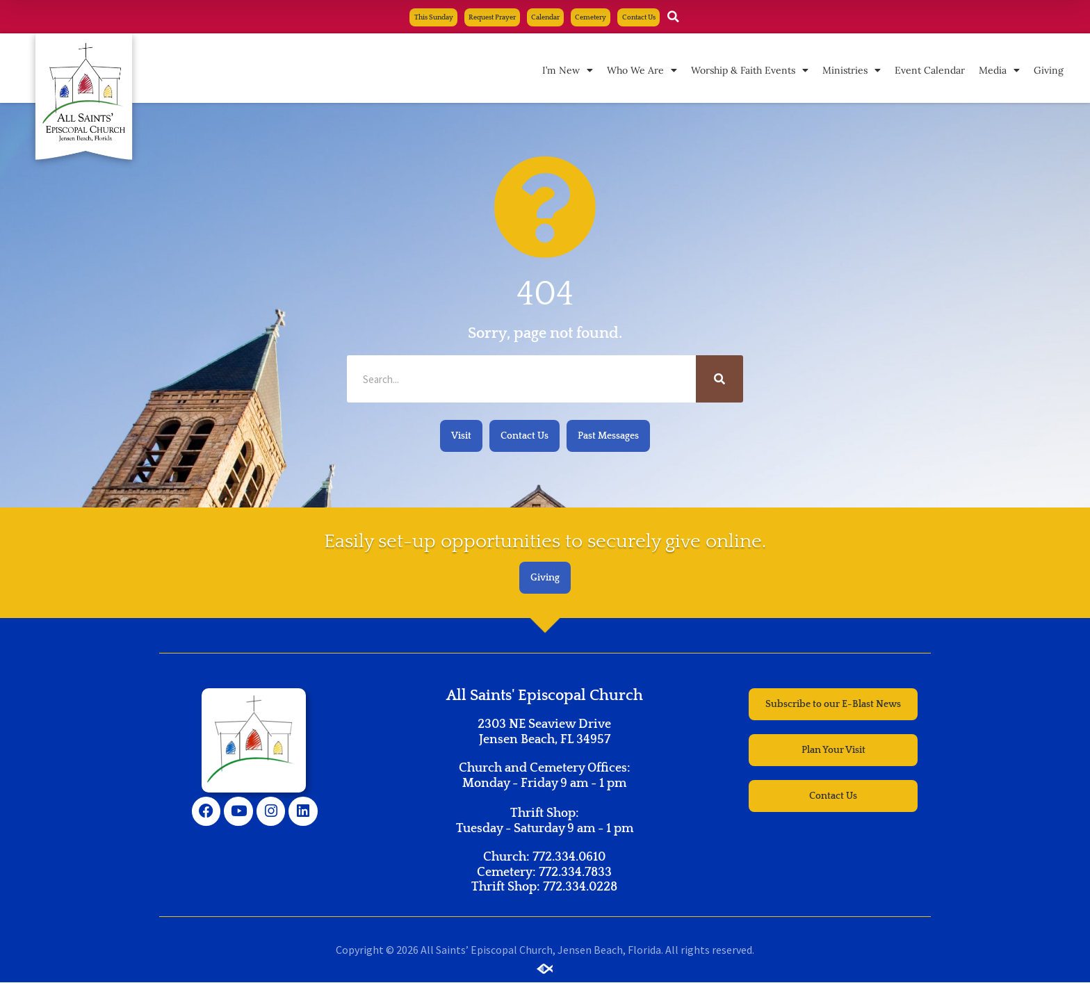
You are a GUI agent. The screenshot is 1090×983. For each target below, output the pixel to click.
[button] (700, 17)
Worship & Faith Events (749, 71)
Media (999, 71)
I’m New (567, 71)
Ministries (851, 71)
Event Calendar (930, 71)
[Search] (719, 379)
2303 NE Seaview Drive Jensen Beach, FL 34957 (544, 732)
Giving (1049, 71)
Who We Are (642, 71)
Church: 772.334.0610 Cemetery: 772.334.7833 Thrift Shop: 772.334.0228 (544, 873)
